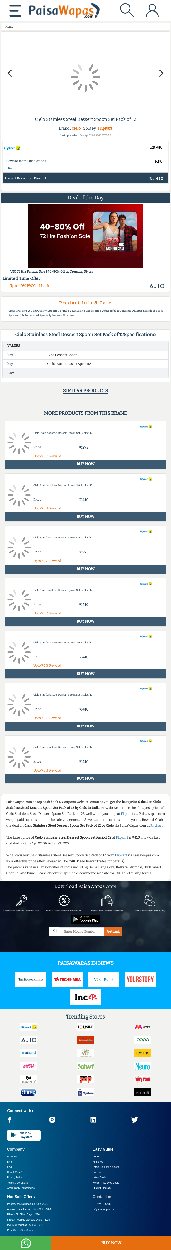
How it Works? (14, 1172)
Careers (97, 1172)
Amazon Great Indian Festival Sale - (29, 1209)
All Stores (98, 1161)
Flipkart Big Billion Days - (23, 1214)
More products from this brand (85, 413)
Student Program (102, 1188)
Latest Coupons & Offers (106, 1167)
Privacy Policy (14, 1177)
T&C (9, 168)
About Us (12, 1156)
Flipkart (105, 128)
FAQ (9, 1167)
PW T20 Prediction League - (25, 1225)
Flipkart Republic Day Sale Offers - (28, 1219)
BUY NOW (111, 1242)
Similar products (85, 390)
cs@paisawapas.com (104, 1209)
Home (96, 1156)
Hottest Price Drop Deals (106, 1182)
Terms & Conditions (17, 1182)
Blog (9, 1161)
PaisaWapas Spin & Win (20, 1230)
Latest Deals (99, 1177)
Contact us (103, 1197)
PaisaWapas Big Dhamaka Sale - (27, 1204)
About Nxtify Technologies (21, 1188)
